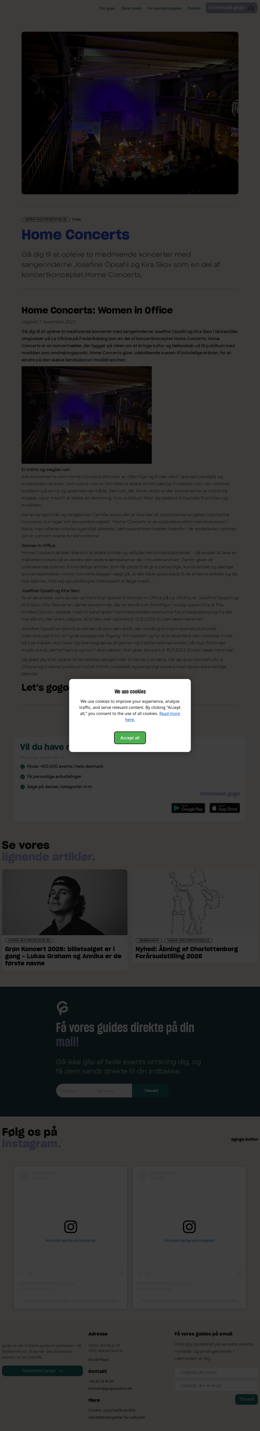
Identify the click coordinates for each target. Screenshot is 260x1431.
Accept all (129, 738)
